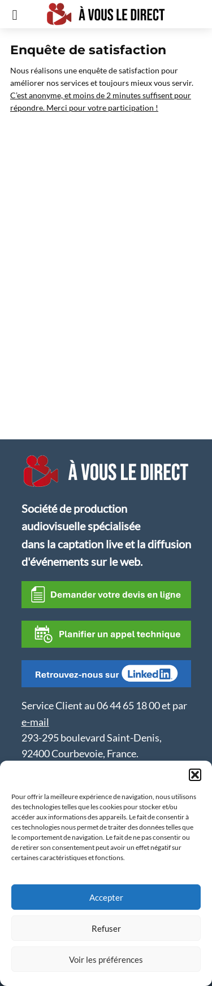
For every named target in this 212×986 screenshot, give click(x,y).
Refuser (106, 928)
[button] (195, 774)
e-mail (35, 721)
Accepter (106, 897)
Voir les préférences (106, 959)
